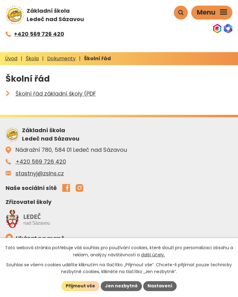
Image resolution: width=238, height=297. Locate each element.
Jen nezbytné (121, 286)
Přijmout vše (80, 286)
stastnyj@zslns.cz (39, 173)
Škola (32, 58)
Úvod (11, 58)
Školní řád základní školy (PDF (55, 93)
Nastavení (160, 286)
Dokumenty (61, 58)
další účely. (153, 255)
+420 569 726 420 (40, 161)
